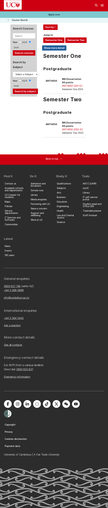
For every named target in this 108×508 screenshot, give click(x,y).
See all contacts (13, 344)
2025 (24, 42)
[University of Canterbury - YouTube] (76, 404)
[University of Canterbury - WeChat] (66, 404)
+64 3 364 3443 (14, 318)
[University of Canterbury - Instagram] (17, 404)
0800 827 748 (12, 286)
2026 (16, 47)
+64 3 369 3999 (14, 290)
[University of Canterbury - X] (56, 404)
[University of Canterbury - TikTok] (47, 404)
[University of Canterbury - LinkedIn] (27, 404)
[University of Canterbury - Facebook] (8, 404)
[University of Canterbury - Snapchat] (37, 404)
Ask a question (12, 325)
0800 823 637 (24, 369)
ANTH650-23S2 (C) (72, 129)
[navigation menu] (102, 5)
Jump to (48, 35)
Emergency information (17, 376)
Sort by (49, 27)
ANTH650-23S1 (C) (72, 85)
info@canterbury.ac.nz (16, 297)
